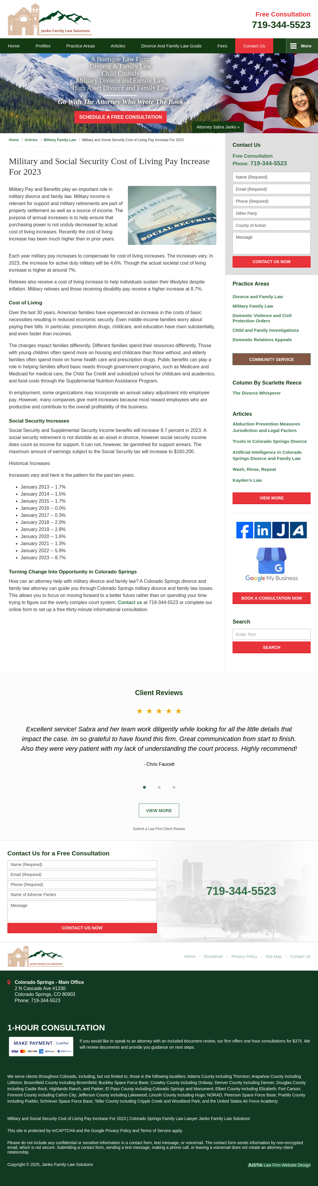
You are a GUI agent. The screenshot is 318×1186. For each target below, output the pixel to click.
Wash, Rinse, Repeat (254, 469)
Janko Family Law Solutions (67, 1164)
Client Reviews (159, 693)
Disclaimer (213, 956)
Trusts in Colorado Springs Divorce (270, 441)
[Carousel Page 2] (159, 787)
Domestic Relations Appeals (262, 339)
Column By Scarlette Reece (267, 383)
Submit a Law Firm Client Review (159, 829)
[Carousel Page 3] (174, 787)
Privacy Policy (244, 956)
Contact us (130, 602)
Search (271, 647)
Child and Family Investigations (266, 330)
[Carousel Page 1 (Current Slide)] (144, 787)
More (306, 45)
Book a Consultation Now (271, 598)
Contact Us (254, 45)
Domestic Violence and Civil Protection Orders (262, 318)
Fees (222, 45)
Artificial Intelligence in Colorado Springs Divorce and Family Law (267, 455)
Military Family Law (253, 306)
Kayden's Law (247, 480)
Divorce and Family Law (258, 296)
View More (272, 498)
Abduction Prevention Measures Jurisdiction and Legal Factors (266, 427)
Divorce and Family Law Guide (171, 45)
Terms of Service (155, 1130)
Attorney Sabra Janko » (218, 127)
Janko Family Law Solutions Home (49, 19)
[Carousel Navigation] (159, 786)
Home (14, 45)
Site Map (274, 956)
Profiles (43, 45)
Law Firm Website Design (279, 1165)
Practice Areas (80, 45)
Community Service (271, 359)
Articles (118, 45)
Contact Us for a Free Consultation (58, 853)
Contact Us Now (272, 261)
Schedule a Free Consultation (120, 117)
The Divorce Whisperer (257, 392)
